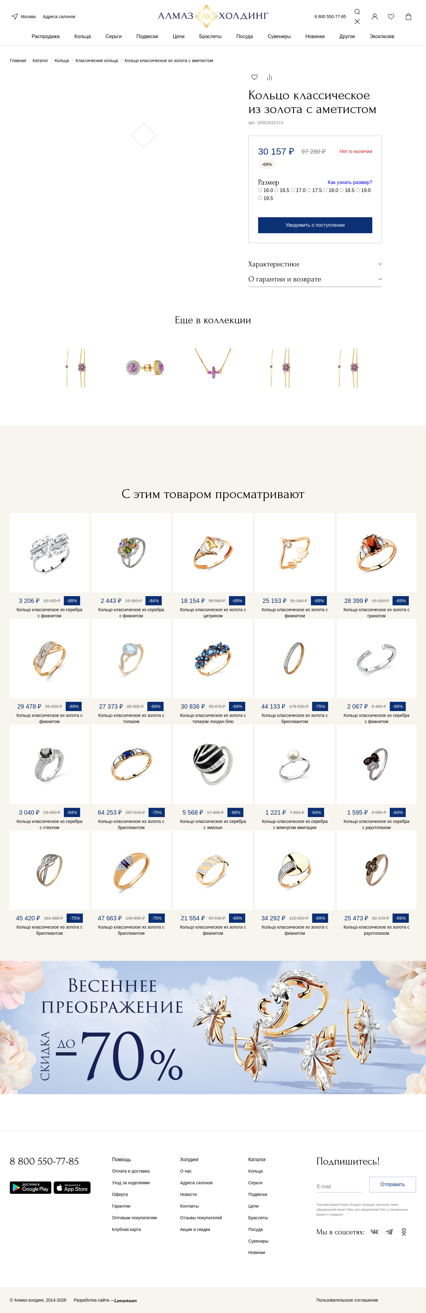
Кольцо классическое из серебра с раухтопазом (376, 824)
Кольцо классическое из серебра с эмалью (213, 824)
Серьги (114, 39)
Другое (347, 39)
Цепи (178, 39)
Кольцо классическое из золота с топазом (131, 718)
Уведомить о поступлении (315, 225)
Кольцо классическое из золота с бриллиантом (295, 718)
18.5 (349, 190)
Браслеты (210, 39)
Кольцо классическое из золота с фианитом (295, 612)
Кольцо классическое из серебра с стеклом (49, 824)
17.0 (301, 190)
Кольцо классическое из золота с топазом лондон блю (213, 718)
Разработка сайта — (94, 1300)
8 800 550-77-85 (330, 17)
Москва (23, 18)
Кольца (82, 39)
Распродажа (46, 39)
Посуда (244, 39)
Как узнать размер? (350, 182)
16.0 (268, 190)
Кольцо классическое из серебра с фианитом (49, 612)
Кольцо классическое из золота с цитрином (213, 612)
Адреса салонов (59, 17)
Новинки (315, 39)
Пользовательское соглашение (347, 1300)
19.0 (366, 190)
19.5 (268, 198)
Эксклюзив (382, 39)
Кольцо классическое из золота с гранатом (376, 612)
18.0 (333, 190)
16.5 (284, 190)
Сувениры (279, 39)
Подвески (147, 39)
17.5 (317, 190)
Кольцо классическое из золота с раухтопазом (376, 930)
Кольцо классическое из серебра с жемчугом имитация (294, 824)
